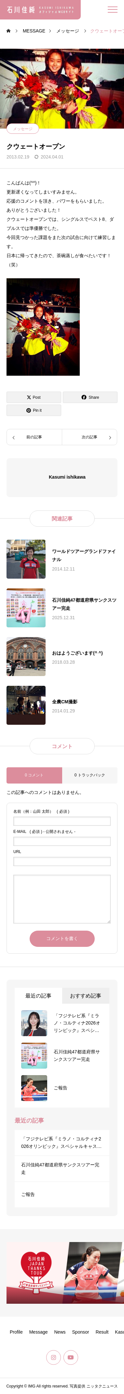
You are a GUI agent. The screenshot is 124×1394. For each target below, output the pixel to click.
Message (38, 1332)
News (60, 1332)
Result (102, 1332)
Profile (16, 1332)
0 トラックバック (90, 775)
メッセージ (23, 129)
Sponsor (80, 1332)
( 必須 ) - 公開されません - (44, 832)
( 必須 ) (41, 811)
